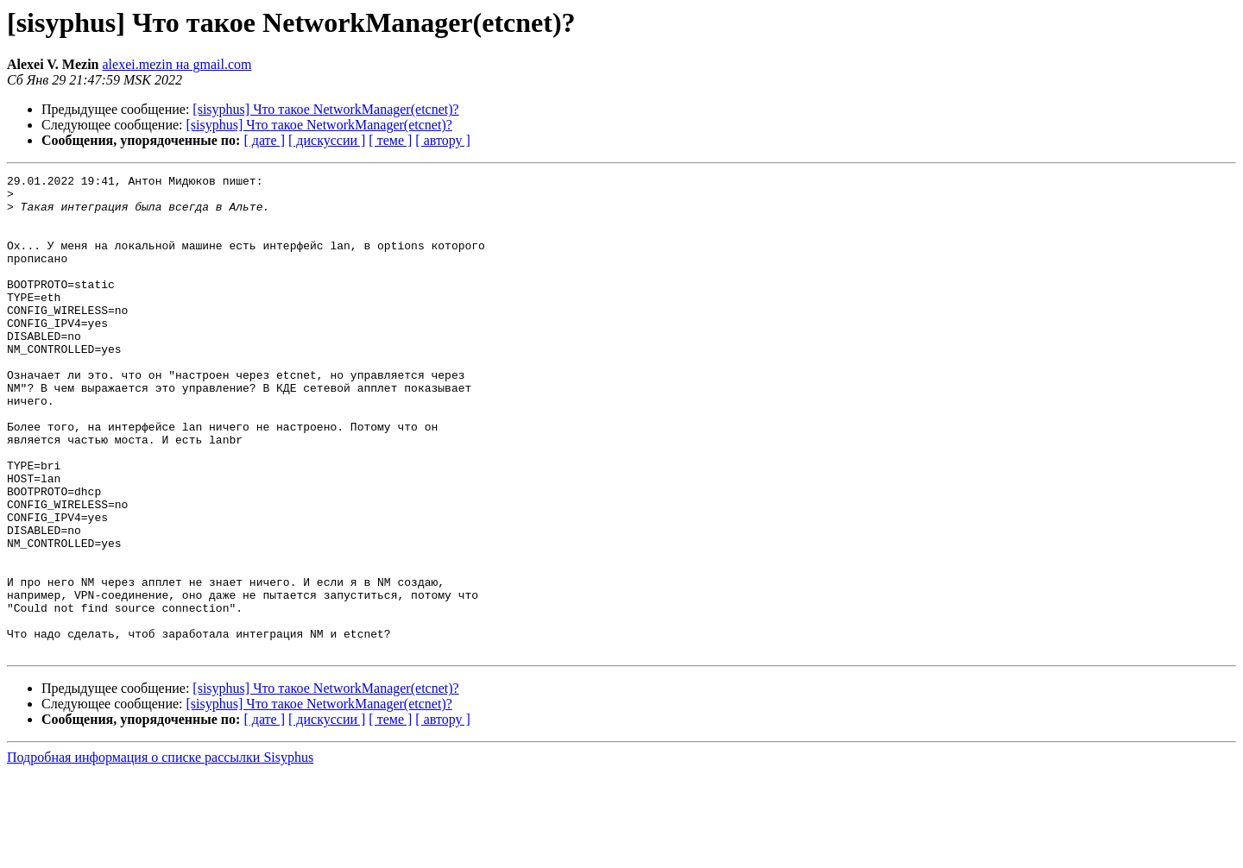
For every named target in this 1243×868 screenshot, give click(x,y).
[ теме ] (390, 140)
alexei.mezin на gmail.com (177, 64)
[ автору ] (442, 140)
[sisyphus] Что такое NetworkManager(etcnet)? (325, 109)
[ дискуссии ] (326, 140)
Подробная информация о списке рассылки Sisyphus (160, 853)
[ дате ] (264, 140)
